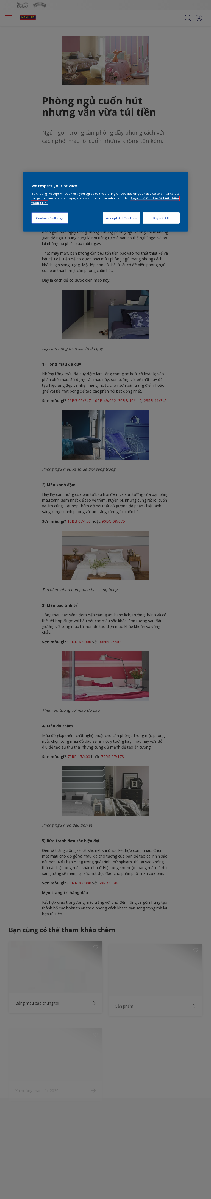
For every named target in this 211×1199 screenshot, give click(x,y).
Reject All (161, 218)
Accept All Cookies (121, 218)
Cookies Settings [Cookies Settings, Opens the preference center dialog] (50, 218)
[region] (105, 202)
